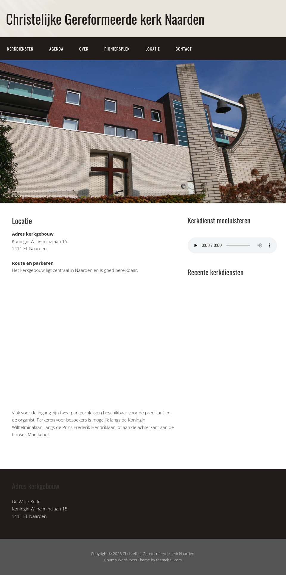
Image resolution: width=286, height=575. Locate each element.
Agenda (56, 49)
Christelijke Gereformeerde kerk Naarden (105, 19)
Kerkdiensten (20, 49)
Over (84, 49)
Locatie (152, 49)
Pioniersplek (117, 49)
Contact (184, 49)
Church (110, 560)
